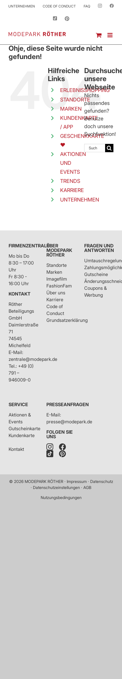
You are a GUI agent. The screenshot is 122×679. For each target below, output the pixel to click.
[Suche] (109, 148)
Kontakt (19, 294)
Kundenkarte (22, 435)
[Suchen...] (94, 148)
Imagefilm (56, 279)
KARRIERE (72, 190)
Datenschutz (101, 481)
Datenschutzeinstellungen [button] (56, 487)
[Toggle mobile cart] (99, 35)
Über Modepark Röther (59, 250)
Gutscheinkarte (24, 428)
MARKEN (71, 109)
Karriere (54, 299)
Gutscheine (96, 274)
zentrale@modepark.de (33, 359)
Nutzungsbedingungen (61, 497)
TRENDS (70, 181)
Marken (54, 272)
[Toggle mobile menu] (110, 35)
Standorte (56, 265)
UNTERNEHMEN (79, 200)
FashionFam (59, 286)
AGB (87, 487)
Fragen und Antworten (99, 248)
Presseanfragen (67, 404)
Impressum (77, 481)
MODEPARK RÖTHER (44, 481)
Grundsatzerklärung (67, 320)
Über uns (55, 293)
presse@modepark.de (69, 421)
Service (18, 404)
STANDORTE (75, 100)
